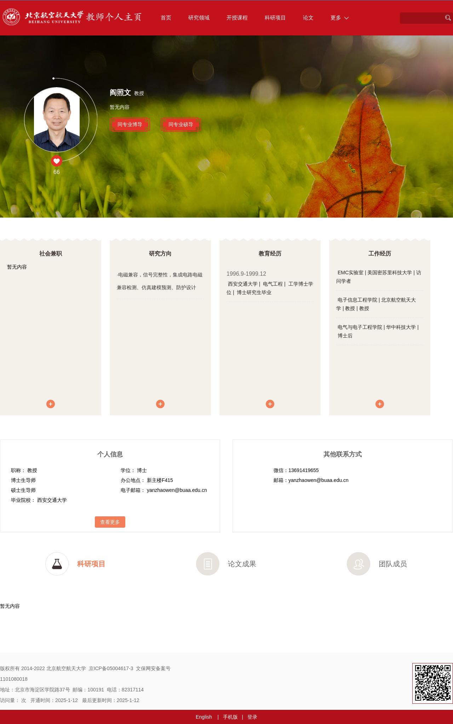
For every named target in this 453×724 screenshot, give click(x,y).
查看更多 (110, 522)
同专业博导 (129, 124)
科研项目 (275, 18)
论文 (308, 18)
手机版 (230, 717)
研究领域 (199, 18)
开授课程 (237, 18)
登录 (252, 717)
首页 (166, 18)
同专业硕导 (180, 124)
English (204, 717)
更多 (340, 18)
